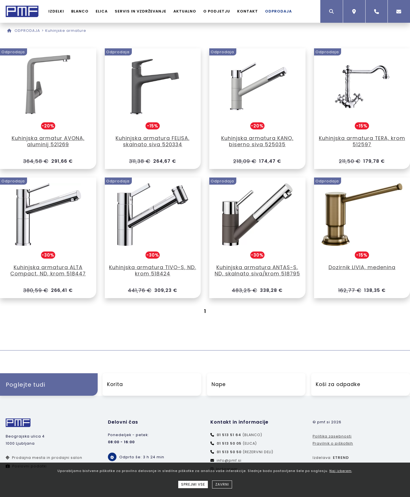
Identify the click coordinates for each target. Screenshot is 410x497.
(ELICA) (233, 443)
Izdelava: (331, 457)
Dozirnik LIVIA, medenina (362, 267)
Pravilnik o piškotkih (333, 443)
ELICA (102, 11)
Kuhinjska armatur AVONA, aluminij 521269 (48, 141)
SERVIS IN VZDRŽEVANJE (141, 11)
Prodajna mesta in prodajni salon (44, 457)
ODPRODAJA (278, 11)
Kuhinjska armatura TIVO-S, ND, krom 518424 (152, 270)
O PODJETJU (217, 11)
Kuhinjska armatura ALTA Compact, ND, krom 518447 (48, 270)
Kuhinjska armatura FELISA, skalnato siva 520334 (153, 141)
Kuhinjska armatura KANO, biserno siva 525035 (257, 141)
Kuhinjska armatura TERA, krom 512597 (362, 141)
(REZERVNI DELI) (241, 452)
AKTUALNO (185, 11)
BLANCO (80, 11)
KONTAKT (247, 11)
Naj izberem (340, 471)
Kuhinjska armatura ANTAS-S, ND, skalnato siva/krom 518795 (257, 270)
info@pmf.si (225, 460)
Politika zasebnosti (332, 436)
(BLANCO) (236, 435)
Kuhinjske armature (65, 30)
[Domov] (9, 30)
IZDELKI (56, 11)
